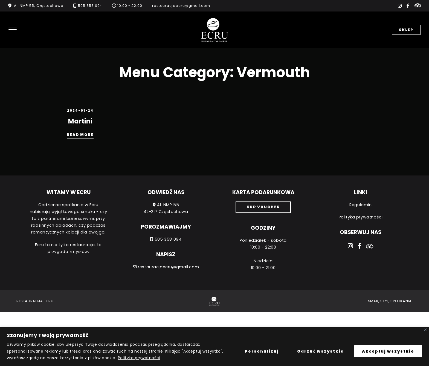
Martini (80, 121)
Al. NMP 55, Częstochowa (38, 5)
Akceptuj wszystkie (388, 351)
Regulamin (360, 205)
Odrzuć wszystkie (320, 351)
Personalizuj (262, 351)
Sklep (406, 29)
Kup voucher (263, 207)
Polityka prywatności (139, 358)
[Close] (425, 329)
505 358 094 (90, 5)
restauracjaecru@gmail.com (181, 5)
